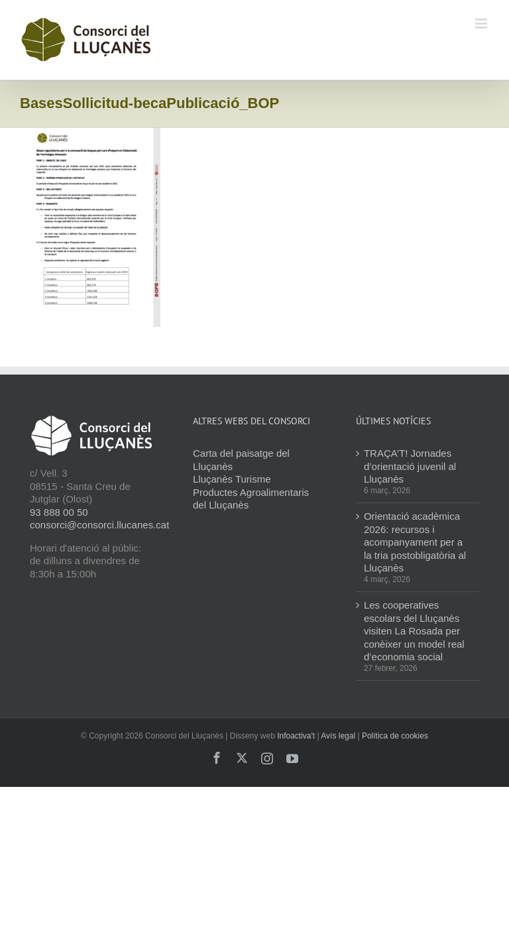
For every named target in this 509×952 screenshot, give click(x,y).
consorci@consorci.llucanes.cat (99, 524)
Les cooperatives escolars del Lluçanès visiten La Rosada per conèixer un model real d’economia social (414, 630)
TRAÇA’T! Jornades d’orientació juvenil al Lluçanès (410, 466)
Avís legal (338, 736)
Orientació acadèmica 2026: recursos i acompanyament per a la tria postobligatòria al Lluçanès (415, 541)
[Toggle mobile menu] (482, 23)
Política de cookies (395, 736)
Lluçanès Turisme (232, 479)
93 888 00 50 (59, 512)
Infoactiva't (296, 736)
